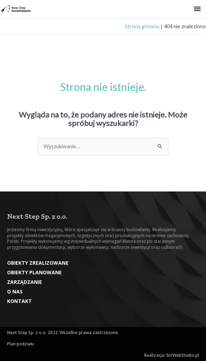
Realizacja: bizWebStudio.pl (171, 355)
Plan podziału (20, 344)
